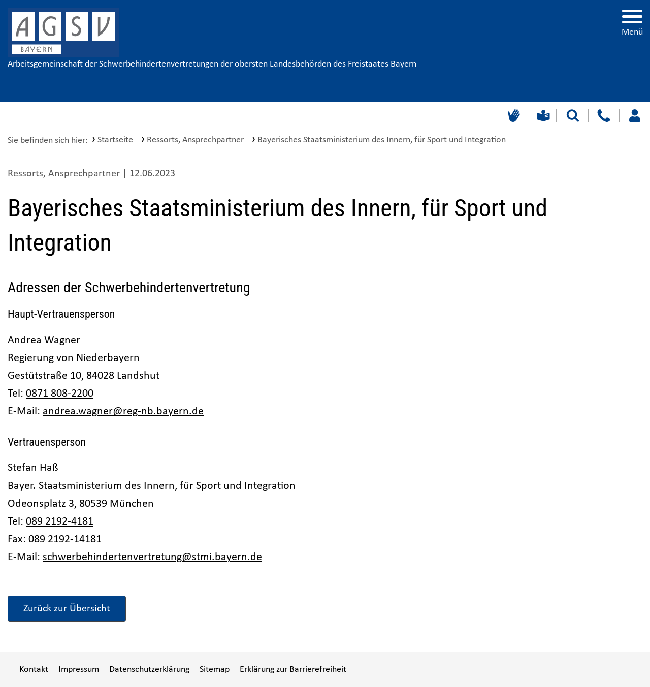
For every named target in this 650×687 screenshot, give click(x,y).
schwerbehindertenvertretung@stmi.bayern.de (152, 557)
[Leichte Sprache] (542, 115)
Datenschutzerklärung (149, 669)
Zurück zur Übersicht (66, 609)
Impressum (78, 669)
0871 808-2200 (59, 393)
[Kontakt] (603, 115)
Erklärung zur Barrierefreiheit (293, 669)
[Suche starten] (573, 115)
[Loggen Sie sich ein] (634, 115)
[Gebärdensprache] (513, 115)
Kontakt (33, 669)
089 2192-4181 (59, 521)
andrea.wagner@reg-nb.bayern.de (123, 411)
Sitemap (215, 669)
